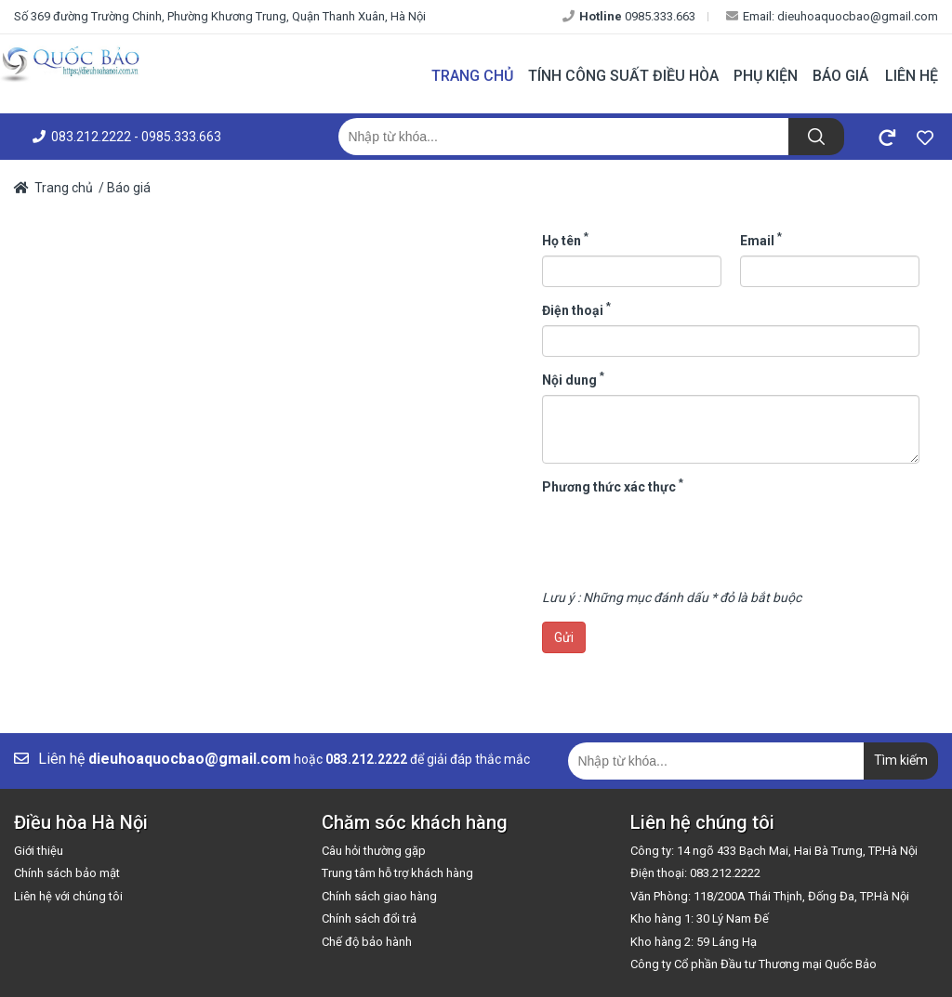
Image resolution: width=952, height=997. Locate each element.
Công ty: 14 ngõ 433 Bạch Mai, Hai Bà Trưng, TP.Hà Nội (774, 851)
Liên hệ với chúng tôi (68, 896)
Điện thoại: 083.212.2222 (695, 873)
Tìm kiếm (901, 760)
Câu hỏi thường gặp (374, 851)
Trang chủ (472, 76)
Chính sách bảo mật (67, 873)
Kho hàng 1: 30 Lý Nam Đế (699, 918)
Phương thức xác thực (612, 486)
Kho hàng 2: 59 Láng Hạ (693, 942)
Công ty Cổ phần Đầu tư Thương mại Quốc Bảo (753, 964)
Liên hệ (911, 76)
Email (761, 239)
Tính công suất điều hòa (623, 76)
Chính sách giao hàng (379, 896)
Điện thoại (576, 309)
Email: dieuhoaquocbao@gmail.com (832, 16)
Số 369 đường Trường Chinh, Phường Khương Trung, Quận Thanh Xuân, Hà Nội (220, 16)
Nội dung (573, 379)
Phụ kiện (766, 76)
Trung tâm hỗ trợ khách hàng (397, 873)
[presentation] (683, 538)
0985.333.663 (628, 16)
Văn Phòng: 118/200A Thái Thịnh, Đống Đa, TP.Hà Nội (769, 896)
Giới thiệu (38, 851)
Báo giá (840, 76)
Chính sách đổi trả (369, 918)
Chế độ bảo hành (367, 942)
